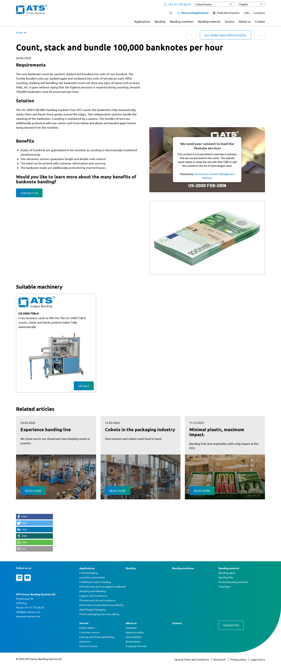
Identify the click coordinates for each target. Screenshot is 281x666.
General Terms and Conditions (192, 659)
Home (19, 32)
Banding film (226, 577)
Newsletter (231, 625)
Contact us (29, 193)
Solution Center (88, 646)
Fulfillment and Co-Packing (95, 582)
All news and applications (225, 35)
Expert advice (87, 627)
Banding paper (227, 572)
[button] (34, 516)
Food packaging (88, 572)
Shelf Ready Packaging (92, 609)
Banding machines (182, 21)
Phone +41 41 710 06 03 (30, 607)
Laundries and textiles (92, 577)
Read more (33, 490)
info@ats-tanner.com (28, 611)
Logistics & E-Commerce (93, 595)
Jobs (246, 12)
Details (83, 386)
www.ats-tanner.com (28, 616)
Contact (260, 21)
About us (244, 21)
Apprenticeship (135, 632)
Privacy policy (238, 659)
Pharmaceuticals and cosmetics (97, 600)
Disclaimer (219, 659)
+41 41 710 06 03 (177, 4)
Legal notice (258, 659)
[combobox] (214, 4)
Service (229, 21)
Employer (131, 627)
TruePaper (225, 586)
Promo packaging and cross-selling (99, 614)
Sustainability (134, 636)
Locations (259, 12)
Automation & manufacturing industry (101, 604)
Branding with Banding (92, 591)
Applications (142, 21)
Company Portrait (136, 646)
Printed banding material (233, 582)
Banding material (209, 21)
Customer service (89, 632)
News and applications (193, 12)
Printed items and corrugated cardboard (102, 586)
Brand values (133, 641)
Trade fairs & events (226, 12)
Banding (160, 21)
